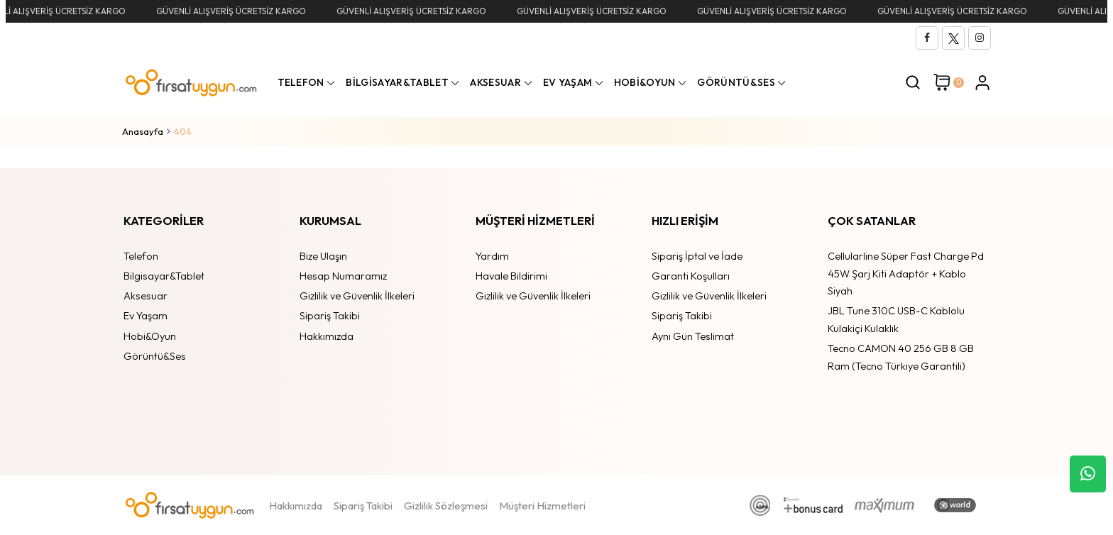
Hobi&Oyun (150, 336)
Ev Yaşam (146, 315)
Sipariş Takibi (330, 315)
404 (183, 131)
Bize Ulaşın (323, 256)
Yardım (492, 256)
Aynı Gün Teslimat (693, 336)
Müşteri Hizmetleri (542, 505)
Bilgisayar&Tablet (164, 275)
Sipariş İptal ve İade (697, 256)
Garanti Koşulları (691, 275)
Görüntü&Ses (155, 356)
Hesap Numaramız (343, 275)
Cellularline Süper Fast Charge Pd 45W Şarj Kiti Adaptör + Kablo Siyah (906, 273)
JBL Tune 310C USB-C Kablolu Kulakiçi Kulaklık (896, 319)
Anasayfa (142, 131)
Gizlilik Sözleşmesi (446, 505)
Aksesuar (146, 295)
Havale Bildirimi (511, 275)
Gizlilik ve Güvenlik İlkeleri (357, 295)
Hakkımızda (326, 336)
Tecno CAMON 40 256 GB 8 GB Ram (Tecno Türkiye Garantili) (901, 357)
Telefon (141, 256)
